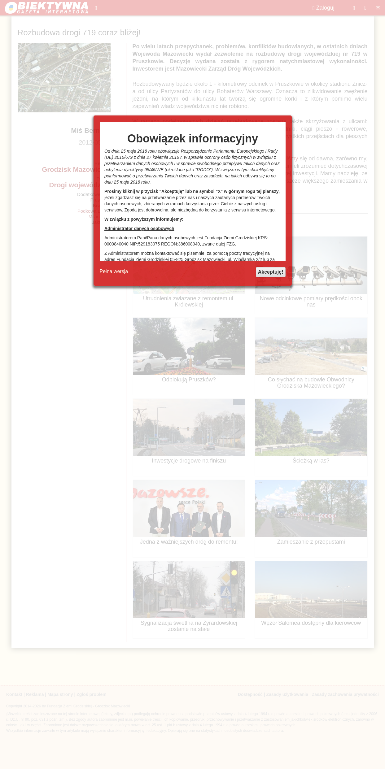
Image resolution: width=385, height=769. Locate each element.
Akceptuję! (270, 272)
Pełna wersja (114, 271)
